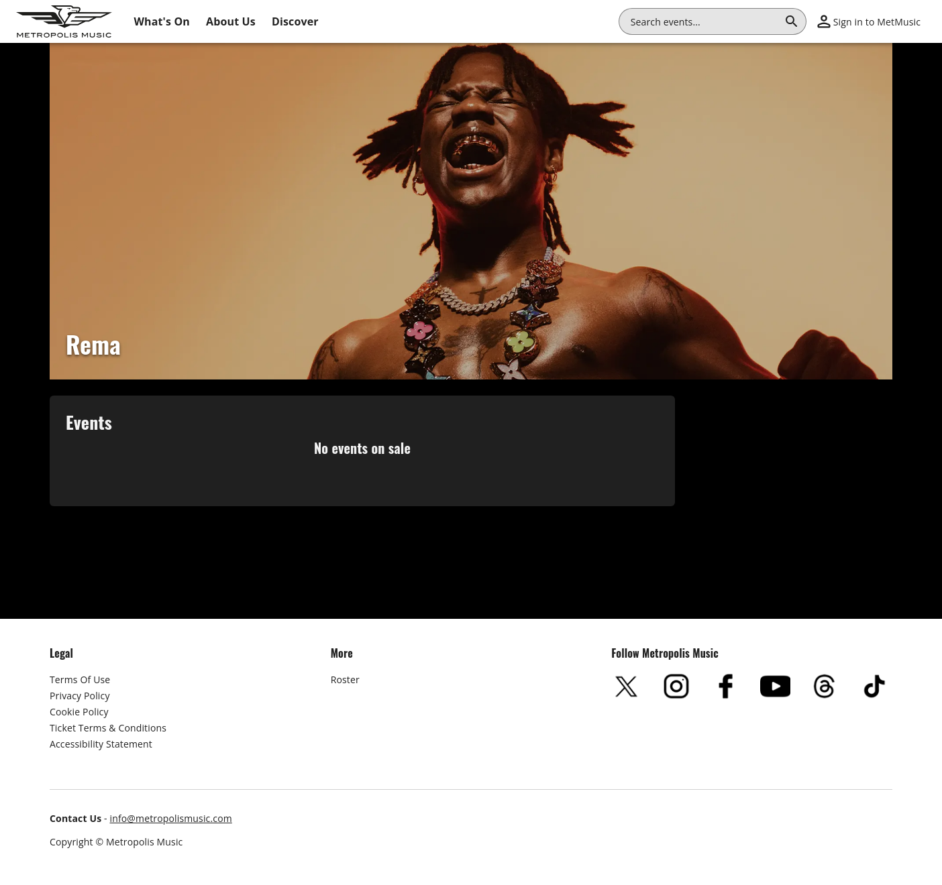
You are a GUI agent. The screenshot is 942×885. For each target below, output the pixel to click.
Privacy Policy (80, 695)
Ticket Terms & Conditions (108, 727)
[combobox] (704, 21)
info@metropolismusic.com (171, 818)
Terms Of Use (80, 679)
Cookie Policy (79, 711)
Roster (345, 679)
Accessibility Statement (101, 744)
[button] (869, 21)
